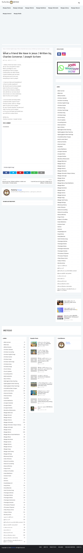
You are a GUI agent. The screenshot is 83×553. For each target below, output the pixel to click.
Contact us (79, 547)
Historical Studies (62, 141)
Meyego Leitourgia (62, 175)
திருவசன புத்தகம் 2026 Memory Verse (45, 407)
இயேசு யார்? (61, 268)
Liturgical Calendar (62, 151)
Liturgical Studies (62, 156)
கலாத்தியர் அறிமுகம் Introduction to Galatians (44, 376)
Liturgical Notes (61, 154)
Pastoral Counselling (63, 212)
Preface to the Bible (62, 219)
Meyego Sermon (61, 192)
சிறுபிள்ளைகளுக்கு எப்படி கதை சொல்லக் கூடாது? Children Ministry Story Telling (45, 400)
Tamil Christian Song (63, 238)
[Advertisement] (41, 30)
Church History (61, 117)
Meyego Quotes (61, 190)
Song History (61, 234)
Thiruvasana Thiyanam (63, 253)
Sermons (60, 229)
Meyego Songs (61, 197)
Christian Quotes (62, 105)
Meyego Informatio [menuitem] (53, 8)
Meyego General (61, 166)
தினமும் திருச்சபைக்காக (63, 283)
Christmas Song (61, 112)
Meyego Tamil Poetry (63, 200)
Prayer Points (61, 217)
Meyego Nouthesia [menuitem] (41, 8)
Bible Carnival (61, 90)
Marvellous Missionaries (63, 158)
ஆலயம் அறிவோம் (62, 265)
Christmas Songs (62, 115)
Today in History (61, 260)
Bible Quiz (60, 93)
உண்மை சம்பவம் (62, 276)
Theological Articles (62, 241)
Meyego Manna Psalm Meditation (66, 183)
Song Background (62, 231)
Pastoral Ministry (62, 214)
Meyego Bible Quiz (62, 161)
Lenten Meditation (62, 149)
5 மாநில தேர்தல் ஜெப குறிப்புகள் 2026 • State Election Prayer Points (43, 352)
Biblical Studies (61, 95)
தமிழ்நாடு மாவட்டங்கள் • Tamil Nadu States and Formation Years (44, 392)
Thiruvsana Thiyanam (63, 255)
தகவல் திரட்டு (61, 278)
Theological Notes (62, 246)
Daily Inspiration (62, 124)
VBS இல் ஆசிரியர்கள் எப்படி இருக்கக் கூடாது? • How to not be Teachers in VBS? (45, 369)
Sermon (59, 226)
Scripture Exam (61, 224)
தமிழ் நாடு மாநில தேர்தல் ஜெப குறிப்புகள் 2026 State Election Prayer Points (44, 344)
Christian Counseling (63, 100)
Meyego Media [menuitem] (17, 13)
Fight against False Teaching (64, 129)
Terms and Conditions (70, 547)
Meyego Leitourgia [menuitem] (18, 8)
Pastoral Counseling (62, 209)
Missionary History (62, 205)
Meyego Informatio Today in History (66, 173)
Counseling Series (62, 122)
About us (46, 547)
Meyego (6, 60)
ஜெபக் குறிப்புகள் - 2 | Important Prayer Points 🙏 (70, 309)
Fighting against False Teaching (65, 132)
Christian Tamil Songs (63, 110)
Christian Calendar (62, 98)
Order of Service (61, 207)
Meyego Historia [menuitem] (29, 8)
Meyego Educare (61, 163)
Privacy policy (53, 547)
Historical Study (61, 144)
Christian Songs (61, 107)
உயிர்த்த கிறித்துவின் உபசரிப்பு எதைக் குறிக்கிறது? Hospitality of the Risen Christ (45, 384)
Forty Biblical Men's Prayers (64, 137)
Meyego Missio (61, 185)
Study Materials (61, 236)
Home (4, 48)
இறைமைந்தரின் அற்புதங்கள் (64, 273)
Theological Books (62, 243)
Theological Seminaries (63, 248)
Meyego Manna (61, 180)
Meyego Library (61, 178)
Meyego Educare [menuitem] (75, 8)
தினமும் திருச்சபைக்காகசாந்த (65, 286)
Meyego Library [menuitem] (65, 8)
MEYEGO (13, 547)
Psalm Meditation (62, 221)
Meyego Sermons (62, 195)
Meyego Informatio (62, 171)
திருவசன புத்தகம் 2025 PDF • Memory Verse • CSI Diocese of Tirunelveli (71, 317)
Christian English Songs (11, 48)
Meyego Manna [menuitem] (7, 8)
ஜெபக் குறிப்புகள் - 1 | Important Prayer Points (70, 301)
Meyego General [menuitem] (7, 13)
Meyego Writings (62, 202)
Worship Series (61, 263)
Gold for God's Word (63, 139)
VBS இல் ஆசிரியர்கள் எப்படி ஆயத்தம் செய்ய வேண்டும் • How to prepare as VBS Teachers (44, 360)
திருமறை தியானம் (62, 281)
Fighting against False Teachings (65, 134)
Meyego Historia (61, 168)
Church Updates (61, 120)
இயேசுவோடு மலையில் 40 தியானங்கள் (67, 270)
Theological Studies (62, 251)
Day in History (61, 127)
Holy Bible (60, 146)
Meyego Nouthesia (62, 188)
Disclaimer (60, 547)
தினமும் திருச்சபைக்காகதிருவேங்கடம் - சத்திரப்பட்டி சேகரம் (67, 289)
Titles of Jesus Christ (63, 258)
